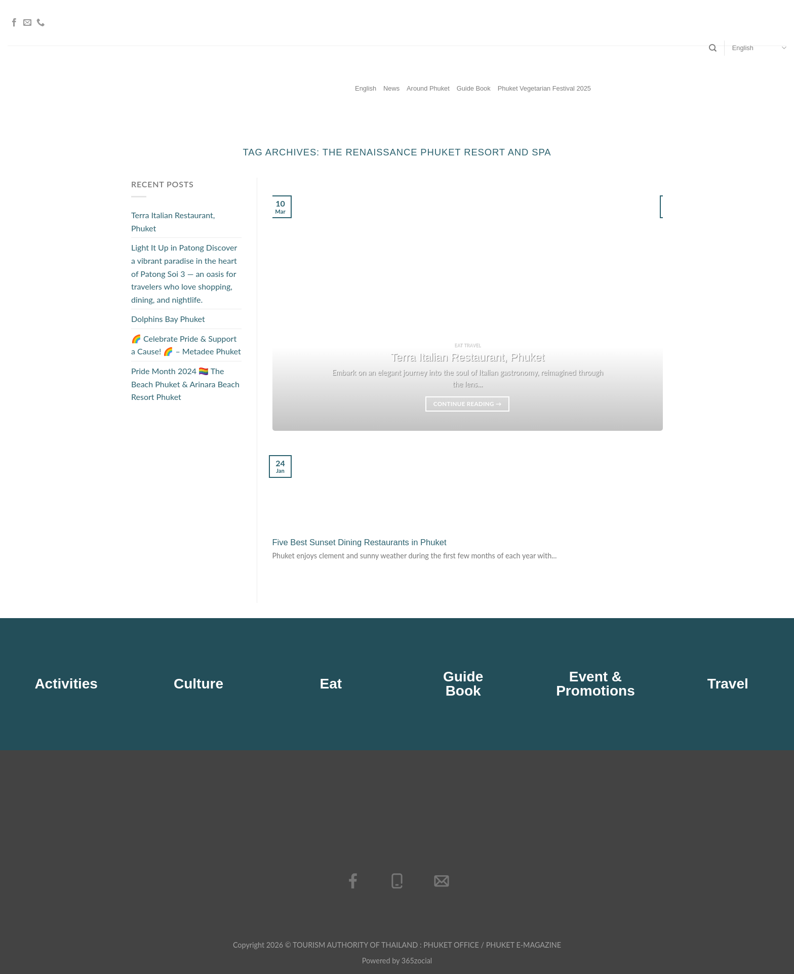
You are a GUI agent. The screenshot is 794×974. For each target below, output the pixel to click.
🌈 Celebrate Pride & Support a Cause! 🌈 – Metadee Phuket (186, 345)
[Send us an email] (27, 22)
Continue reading (467, 404)
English (759, 48)
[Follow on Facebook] (14, 22)
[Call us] (40, 22)
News (391, 88)
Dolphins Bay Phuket (168, 319)
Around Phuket (428, 88)
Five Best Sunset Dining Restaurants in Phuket (359, 542)
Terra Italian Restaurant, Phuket (173, 221)
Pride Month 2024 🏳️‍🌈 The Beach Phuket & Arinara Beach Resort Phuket (185, 383)
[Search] (713, 48)
